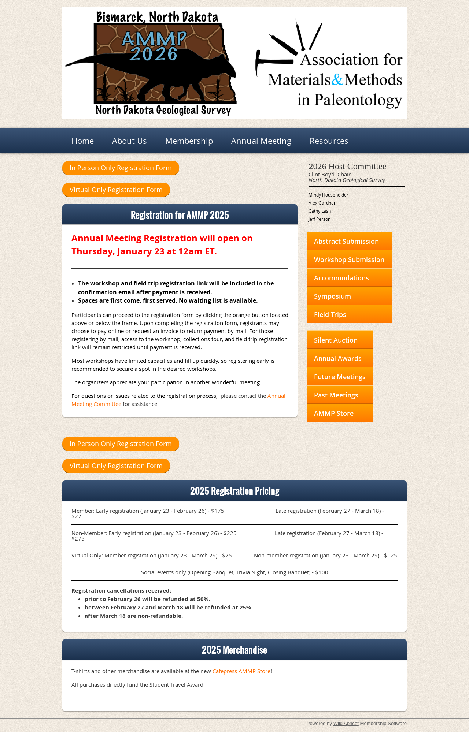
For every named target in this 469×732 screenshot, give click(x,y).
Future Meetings (340, 376)
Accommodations (341, 277)
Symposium (332, 296)
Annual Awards (338, 358)
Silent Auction (336, 340)
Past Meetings (336, 395)
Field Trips (330, 314)
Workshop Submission (349, 259)
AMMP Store (334, 413)
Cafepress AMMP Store (241, 671)
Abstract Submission (346, 241)
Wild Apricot (346, 723)
